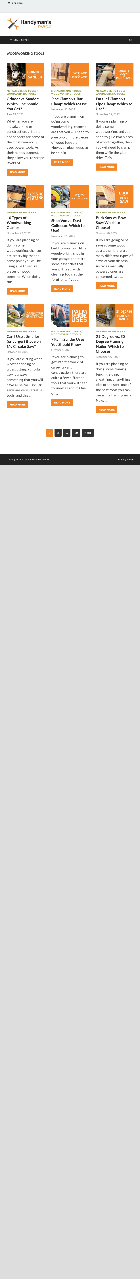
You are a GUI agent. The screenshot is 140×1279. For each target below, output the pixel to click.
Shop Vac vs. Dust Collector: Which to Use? (68, 225)
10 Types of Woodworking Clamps (19, 222)
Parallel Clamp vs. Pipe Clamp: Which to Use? (114, 103)
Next (87, 432)
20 (76, 432)
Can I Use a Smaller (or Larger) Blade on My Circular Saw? (24, 341)
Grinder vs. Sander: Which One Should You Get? (23, 103)
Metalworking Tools (21, 90)
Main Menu (21, 40)
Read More (17, 172)
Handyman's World (38, 459)
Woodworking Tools (21, 93)
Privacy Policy (125, 459)
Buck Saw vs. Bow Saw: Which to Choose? (111, 222)
